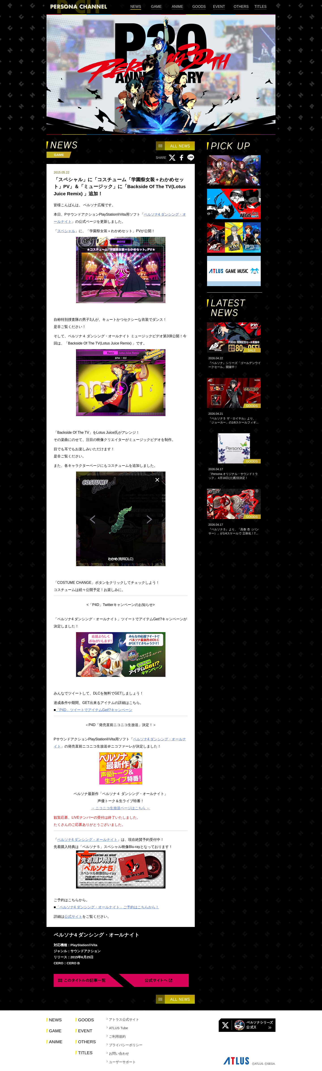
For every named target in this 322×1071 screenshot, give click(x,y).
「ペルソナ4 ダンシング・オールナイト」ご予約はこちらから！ (107, 907)
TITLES (260, 6)
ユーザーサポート (122, 1062)
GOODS (199, 6)
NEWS (135, 6)
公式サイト (73, 916)
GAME (156, 6)
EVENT (219, 6)
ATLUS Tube (118, 1028)
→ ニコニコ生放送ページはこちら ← (120, 808)
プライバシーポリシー (125, 1045)
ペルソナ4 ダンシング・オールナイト (87, 840)
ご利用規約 (117, 1036)
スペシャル (66, 231)
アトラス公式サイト (124, 1019)
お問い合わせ (119, 1053)
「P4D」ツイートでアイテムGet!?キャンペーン (94, 710)
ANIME (177, 6)
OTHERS (241, 6)
